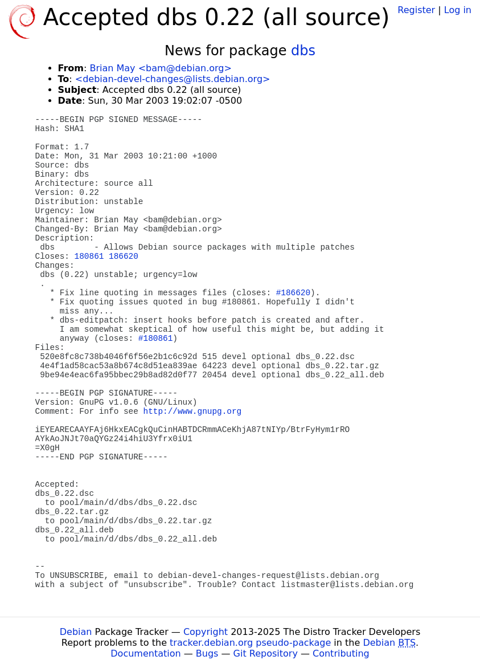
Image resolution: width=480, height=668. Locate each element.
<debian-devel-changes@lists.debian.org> (172, 79)
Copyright (205, 631)
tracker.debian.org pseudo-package (250, 642)
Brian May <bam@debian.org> (160, 68)
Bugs (207, 653)
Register (416, 10)
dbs (303, 51)
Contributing (341, 653)
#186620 (293, 293)
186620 (123, 256)
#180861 (155, 338)
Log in (457, 10)
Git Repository (265, 653)
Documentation (145, 653)
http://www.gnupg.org (192, 411)
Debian (76, 631)
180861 (89, 256)
